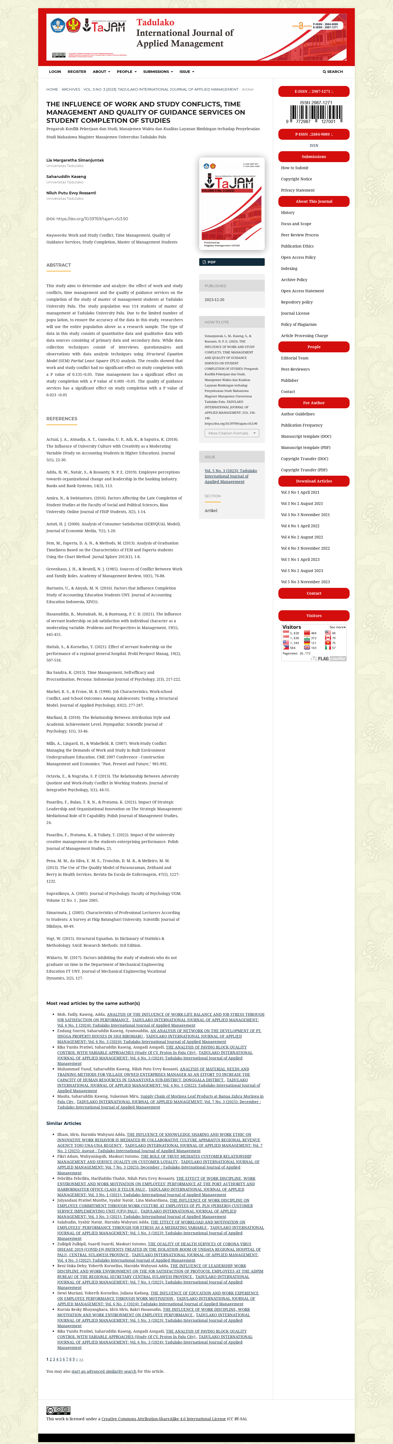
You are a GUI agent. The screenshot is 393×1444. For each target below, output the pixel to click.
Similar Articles (63, 1123)
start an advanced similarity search (104, 1371)
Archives (71, 89)
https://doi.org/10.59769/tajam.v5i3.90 (92, 218)
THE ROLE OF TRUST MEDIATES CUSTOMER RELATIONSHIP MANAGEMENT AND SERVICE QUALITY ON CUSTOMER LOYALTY (154, 1159)
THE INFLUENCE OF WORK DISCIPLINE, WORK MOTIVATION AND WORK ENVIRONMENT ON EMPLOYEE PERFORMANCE (153, 1312)
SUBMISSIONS (156, 71)
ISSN (314, 145)
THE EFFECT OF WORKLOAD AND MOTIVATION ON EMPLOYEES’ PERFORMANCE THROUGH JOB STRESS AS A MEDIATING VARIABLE (151, 1224)
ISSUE (185, 71)
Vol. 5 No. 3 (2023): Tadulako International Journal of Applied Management (161, 89)
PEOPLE (125, 71)
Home (52, 89)
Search (333, 71)
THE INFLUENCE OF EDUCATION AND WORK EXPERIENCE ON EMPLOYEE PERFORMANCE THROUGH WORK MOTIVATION (158, 1295)
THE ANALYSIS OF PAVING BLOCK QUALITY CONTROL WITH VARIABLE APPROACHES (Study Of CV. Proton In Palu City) (152, 1049)
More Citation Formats (228, 433)
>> (81, 1359)
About (100, 71)
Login (55, 71)
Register (77, 71)
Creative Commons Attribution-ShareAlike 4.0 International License (164, 1418)
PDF (211, 262)
